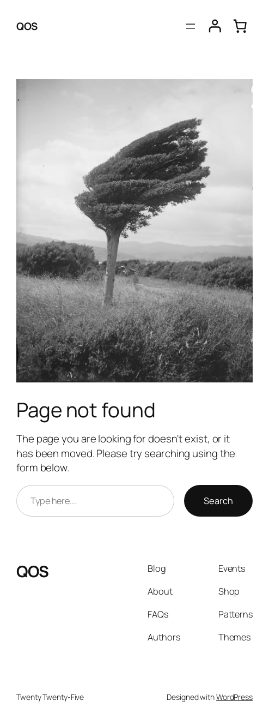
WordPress (234, 697)
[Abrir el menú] (190, 26)
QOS (27, 26)
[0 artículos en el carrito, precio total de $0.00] (240, 26)
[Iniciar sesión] (215, 26)
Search (218, 501)
